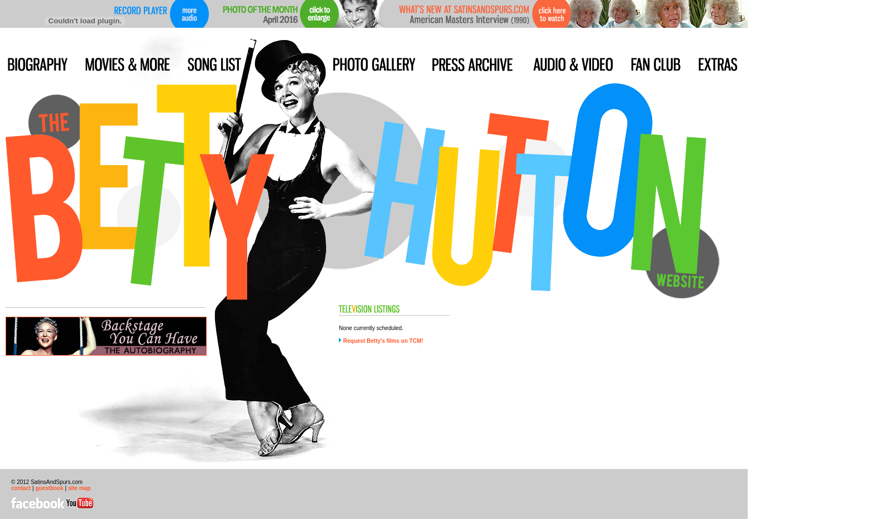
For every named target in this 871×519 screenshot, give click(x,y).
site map (79, 488)
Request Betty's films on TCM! (383, 341)
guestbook (50, 488)
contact (21, 488)
